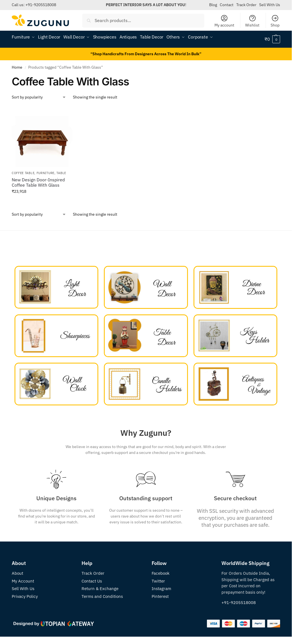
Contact (226, 4)
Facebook (161, 573)
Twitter (158, 581)
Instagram (161, 588)
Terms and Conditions (102, 596)
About (17, 573)
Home (17, 67)
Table (61, 173)
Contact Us (92, 581)
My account (224, 21)
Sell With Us (269, 4)
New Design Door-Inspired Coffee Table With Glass (38, 182)
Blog (213, 4)
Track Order (246, 4)
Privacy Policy (25, 596)
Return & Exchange (100, 588)
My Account (23, 581)
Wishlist (252, 21)
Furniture (45, 173)
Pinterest (160, 596)
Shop (275, 21)
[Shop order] (39, 97)
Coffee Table (23, 173)
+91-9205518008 (40, 4)
